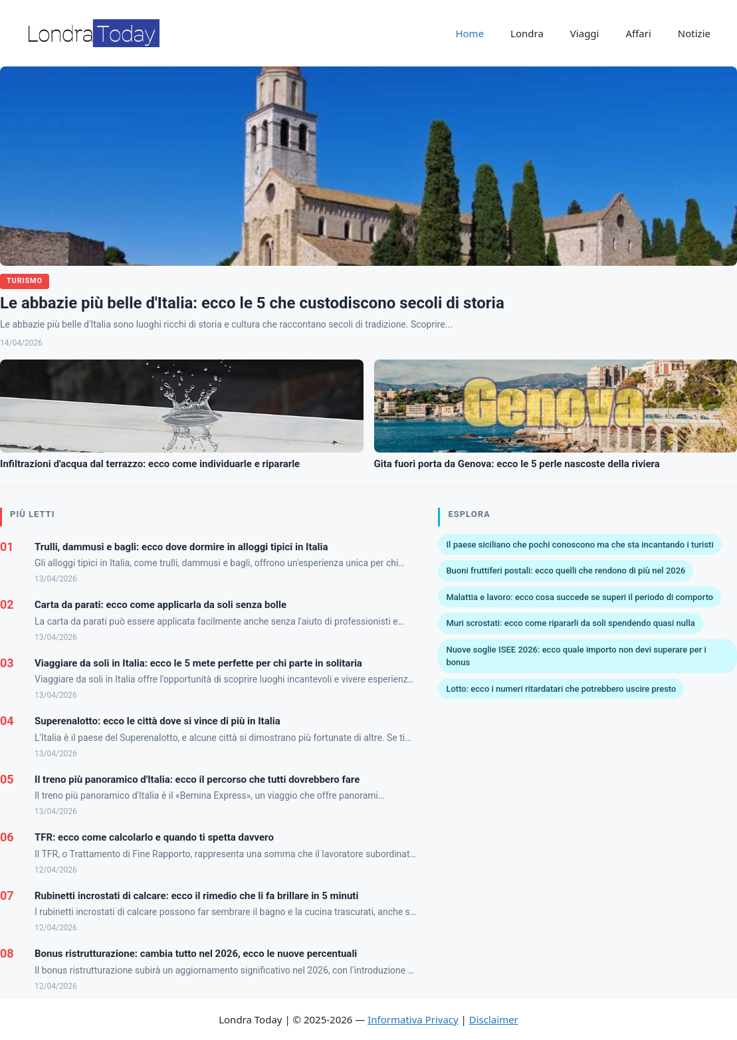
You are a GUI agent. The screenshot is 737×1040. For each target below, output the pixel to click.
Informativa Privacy (413, 1019)
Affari (638, 33)
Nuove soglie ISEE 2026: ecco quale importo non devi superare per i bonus (576, 656)
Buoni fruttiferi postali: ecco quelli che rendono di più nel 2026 (565, 570)
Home (469, 33)
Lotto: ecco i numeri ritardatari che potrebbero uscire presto (561, 689)
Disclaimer (493, 1019)
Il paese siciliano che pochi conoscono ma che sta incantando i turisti (579, 545)
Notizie (694, 33)
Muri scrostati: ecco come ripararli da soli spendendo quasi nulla (570, 623)
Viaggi (584, 33)
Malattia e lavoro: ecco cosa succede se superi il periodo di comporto (579, 597)
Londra (527, 33)
